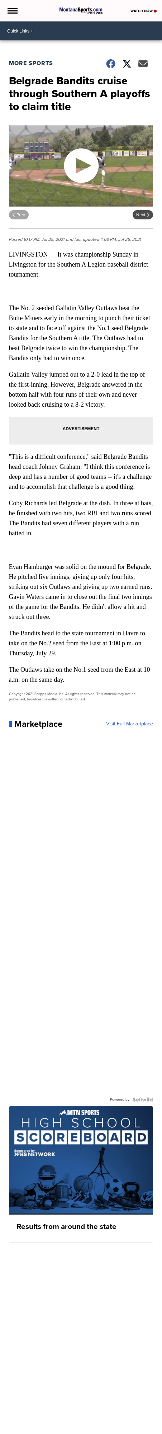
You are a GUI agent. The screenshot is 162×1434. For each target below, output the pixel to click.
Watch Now (143, 11)
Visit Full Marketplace (129, 723)
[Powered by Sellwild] (142, 1099)
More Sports (31, 63)
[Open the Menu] (12, 11)
